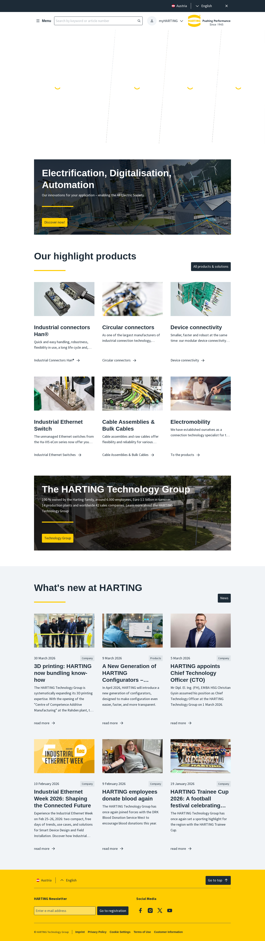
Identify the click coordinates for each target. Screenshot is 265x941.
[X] (160, 910)
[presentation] (203, 6)
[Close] (226, 6)
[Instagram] (150, 910)
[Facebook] (141, 910)
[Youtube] (170, 910)
